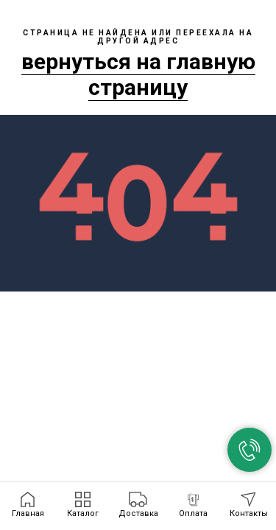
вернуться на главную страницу (138, 74)
